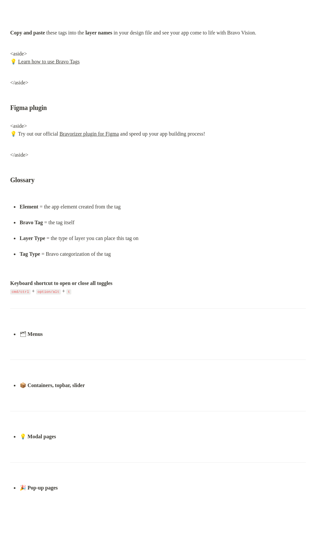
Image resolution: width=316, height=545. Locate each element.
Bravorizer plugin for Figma (89, 134)
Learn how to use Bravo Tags (48, 61)
